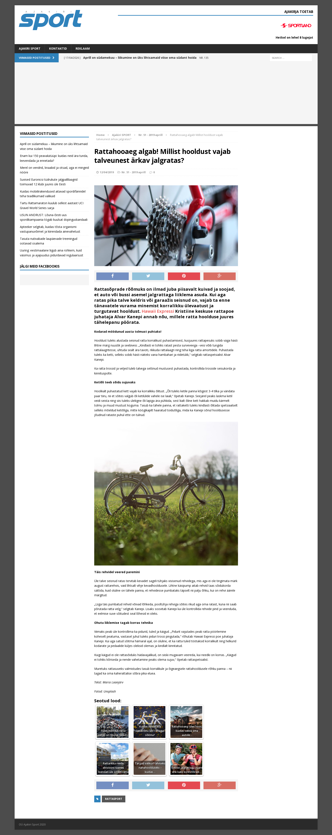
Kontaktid (58, 48)
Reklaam (83, 48)
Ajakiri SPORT (29, 48)
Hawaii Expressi (158, 311)
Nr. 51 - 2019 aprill (134, 172)
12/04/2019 (107, 172)
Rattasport (113, 799)
